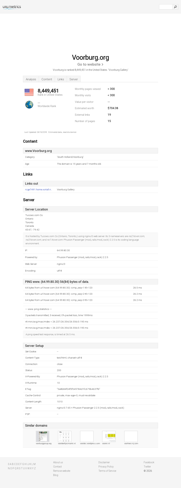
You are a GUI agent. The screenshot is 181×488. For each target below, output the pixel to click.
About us (58, 462)
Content (47, 79)
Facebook (149, 462)
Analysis (31, 79)
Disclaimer (104, 462)
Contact (57, 466)
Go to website (89, 64)
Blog (55, 475)
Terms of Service (107, 470)
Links (61, 79)
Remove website (61, 470)
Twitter (147, 466)
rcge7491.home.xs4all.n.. (38, 189)
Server (73, 79)
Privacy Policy (106, 466)
